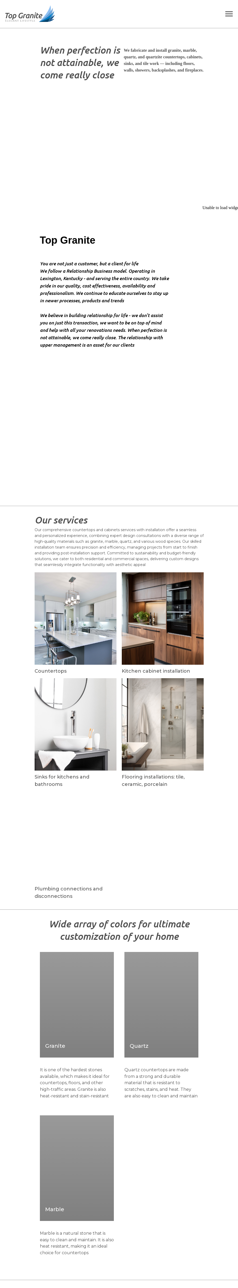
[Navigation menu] (229, 14)
